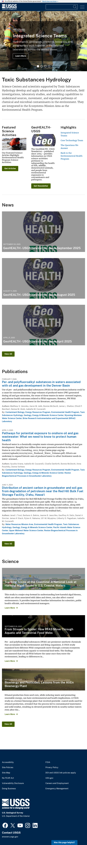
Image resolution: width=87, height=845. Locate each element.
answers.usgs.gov (10, 837)
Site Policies (7, 767)
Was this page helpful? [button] (64, 842)
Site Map (6, 773)
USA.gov (49, 778)
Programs (19, 29)
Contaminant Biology (14, 412)
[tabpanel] (43, 41)
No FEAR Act (8, 778)
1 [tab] (38, 66)
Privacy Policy (51, 767)
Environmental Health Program (65, 412)
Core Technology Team (72, 140)
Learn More (20, 56)
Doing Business (9, 789)
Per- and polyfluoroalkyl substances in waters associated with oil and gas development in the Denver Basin (41, 383)
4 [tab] (49, 66)
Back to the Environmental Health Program (71, 156)
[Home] (9, 9)
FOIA (47, 762)
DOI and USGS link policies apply (60, 773)
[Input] (62, 6)
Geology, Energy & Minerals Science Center (43, 415)
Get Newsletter (41, 186)
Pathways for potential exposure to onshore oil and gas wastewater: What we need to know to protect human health (40, 436)
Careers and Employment (57, 783)
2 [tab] (42, 66)
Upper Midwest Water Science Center (26, 530)
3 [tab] (45, 66)
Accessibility (8, 762)
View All (8, 354)
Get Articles (10, 168)
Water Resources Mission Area (19, 524)
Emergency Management (56, 789)
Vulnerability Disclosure (13, 783)
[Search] (75, 6)
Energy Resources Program (37, 412)
